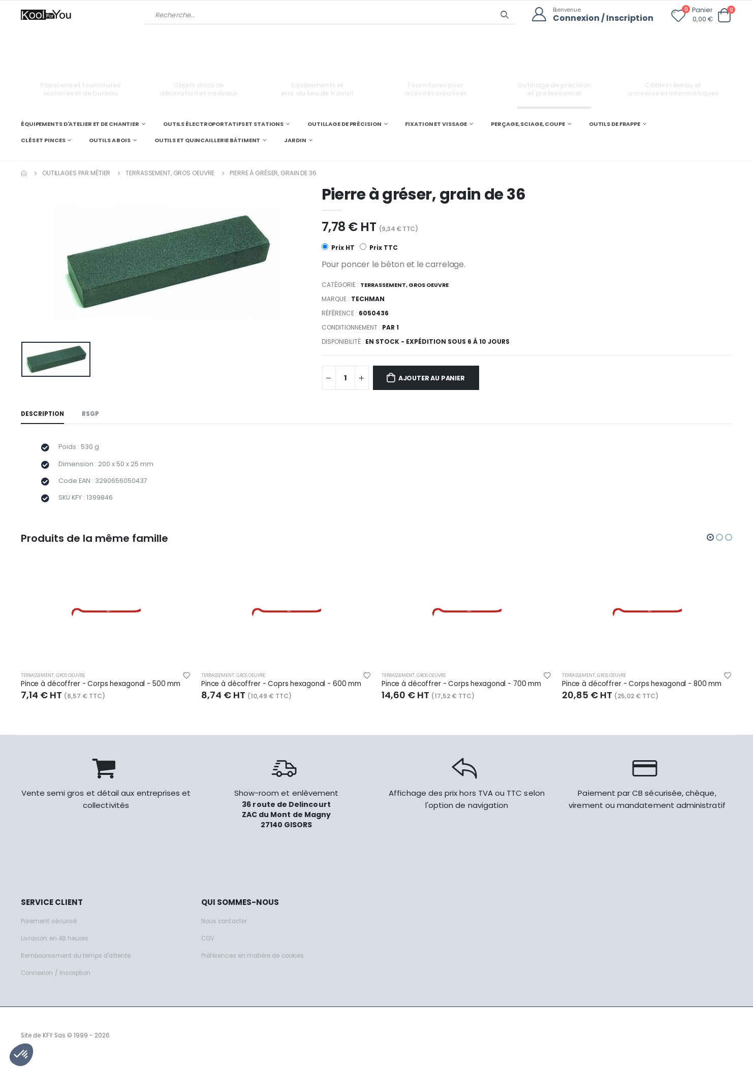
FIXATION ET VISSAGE (436, 123)
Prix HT (338, 247)
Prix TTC (379, 247)
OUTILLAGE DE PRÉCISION (344, 123)
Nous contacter (227, 929)
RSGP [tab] (95, 415)
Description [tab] (44, 415)
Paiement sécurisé (52, 929)
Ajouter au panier (440, 378)
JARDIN (295, 139)
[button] (724, 15)
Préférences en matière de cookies (260, 963)
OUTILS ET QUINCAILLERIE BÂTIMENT (207, 139)
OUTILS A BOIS (110, 139)
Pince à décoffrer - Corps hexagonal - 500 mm (106, 692)
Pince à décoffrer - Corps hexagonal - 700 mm (467, 692)
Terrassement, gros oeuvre (169, 172)
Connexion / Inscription (599, 18)
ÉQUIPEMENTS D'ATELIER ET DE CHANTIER (80, 123)
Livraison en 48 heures (58, 946)
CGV (208, 946)
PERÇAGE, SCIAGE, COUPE (528, 123)
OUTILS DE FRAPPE (614, 123)
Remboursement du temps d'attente (82, 963)
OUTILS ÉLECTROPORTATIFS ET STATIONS (223, 123)
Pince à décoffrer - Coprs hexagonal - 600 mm (286, 692)
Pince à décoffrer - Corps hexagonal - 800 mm (647, 692)
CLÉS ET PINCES (43, 139)
